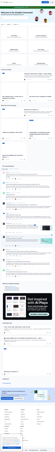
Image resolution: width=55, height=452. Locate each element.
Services (6, 431)
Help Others (16, 169)
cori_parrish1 (8, 259)
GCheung (7, 236)
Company (22, 426)
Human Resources (24, 419)
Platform (6, 409)
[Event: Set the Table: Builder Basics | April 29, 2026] (27, 330)
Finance (22, 424)
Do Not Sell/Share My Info (33, 450)
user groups (13, 289)
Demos (38, 419)
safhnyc (7, 269)
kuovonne (7, 249)
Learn (38, 409)
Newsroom (22, 438)
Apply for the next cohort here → (35, 7)
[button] (1, 2)
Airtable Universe (8, 440)
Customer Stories (40, 421)
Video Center (39, 416)
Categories (11, 169)
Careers (21, 431)
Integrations (7, 414)
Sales (22, 421)
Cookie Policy (16, 447)
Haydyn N (7, 192)
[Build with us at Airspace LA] (27, 112)
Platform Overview (8, 412)
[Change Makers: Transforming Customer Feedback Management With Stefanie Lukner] (41, 129)
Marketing (23, 414)
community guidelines (15, 287)
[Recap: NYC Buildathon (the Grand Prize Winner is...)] (14, 151)
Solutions (23, 409)
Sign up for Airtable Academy (7, 398)
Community (7, 435)
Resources (7, 426)
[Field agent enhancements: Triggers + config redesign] (27, 76)
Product (22, 412)
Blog (21, 433)
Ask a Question (14, 290)
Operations (23, 416)
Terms (26, 450)
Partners (6, 428)
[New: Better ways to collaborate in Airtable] (41, 93)
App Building (7, 419)
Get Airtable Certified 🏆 (19, 398)
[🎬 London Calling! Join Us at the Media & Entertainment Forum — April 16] (27, 341)
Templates (7, 438)
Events (38, 414)
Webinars (39, 424)
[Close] (21, 442)
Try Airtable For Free (24, 440)
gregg (7, 213)
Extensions (7, 416)
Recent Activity (4, 169)
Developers (7, 433)
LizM (7, 182)
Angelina (7, 172)
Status (21, 435)
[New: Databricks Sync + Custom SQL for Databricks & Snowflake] (14, 93)
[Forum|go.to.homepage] (8, 2)
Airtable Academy (40, 412)
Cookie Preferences (43, 450)
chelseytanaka (8, 223)
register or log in (13, 286)
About (21, 428)
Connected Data (8, 424)
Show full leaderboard (7, 383)
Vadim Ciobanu (8, 202)
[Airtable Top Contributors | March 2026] (14, 129)
